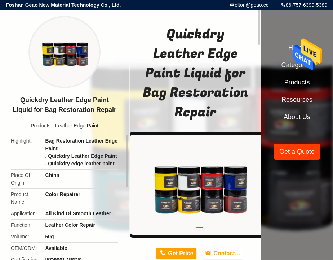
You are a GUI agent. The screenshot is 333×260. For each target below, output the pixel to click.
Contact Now (228, 253)
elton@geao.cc (251, 5)
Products (40, 126)
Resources (296, 99)
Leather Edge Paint (76, 126)
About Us (297, 117)
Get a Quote (297, 151)
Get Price (180, 253)
